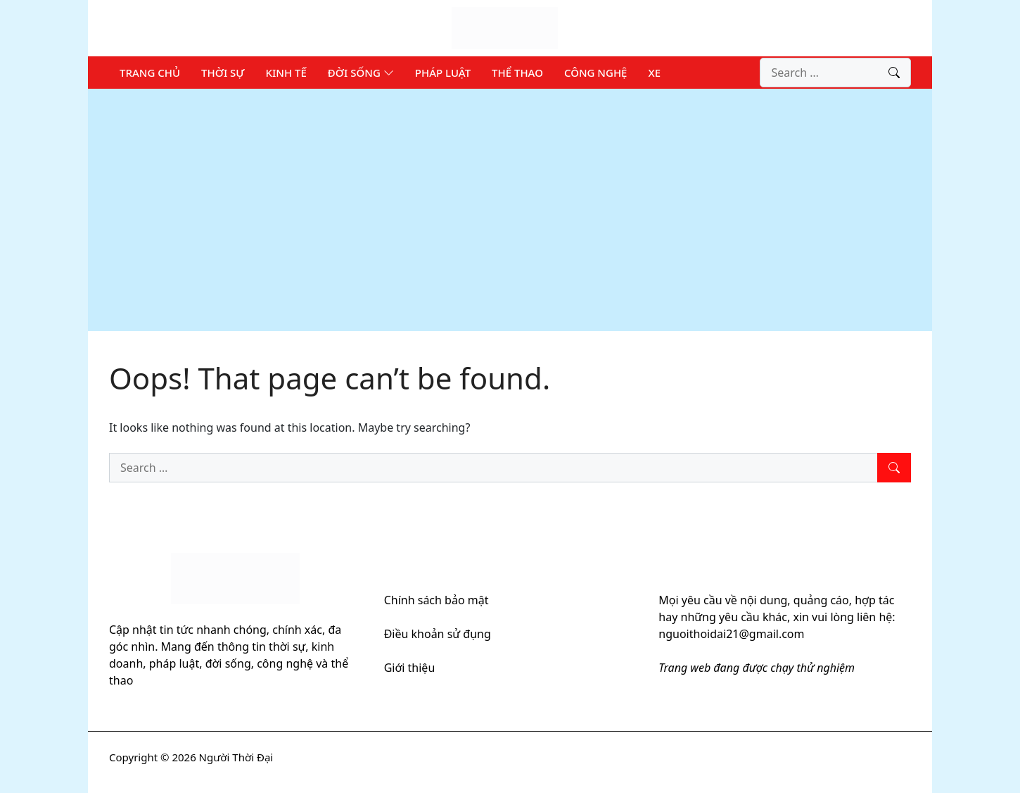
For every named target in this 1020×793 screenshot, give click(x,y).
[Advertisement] (510, 209)
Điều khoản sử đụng (437, 634)
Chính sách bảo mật (436, 600)
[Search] (894, 72)
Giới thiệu (409, 667)
